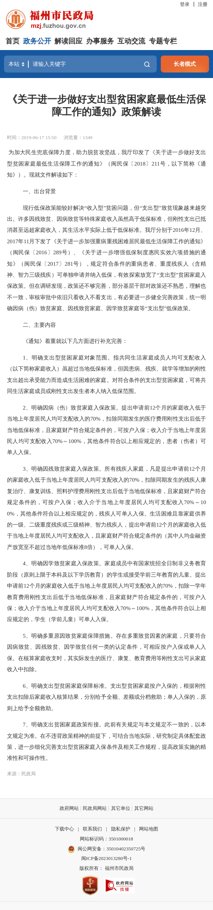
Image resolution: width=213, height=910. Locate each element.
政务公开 (37, 41)
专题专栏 (163, 41)
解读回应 (68, 41)
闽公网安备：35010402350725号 (111, 848)
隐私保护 (120, 829)
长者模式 (185, 64)
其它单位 (120, 808)
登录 (184, 4)
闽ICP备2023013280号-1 (106, 858)
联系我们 (92, 829)
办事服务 (100, 41)
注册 (202, 4)
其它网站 (143, 808)
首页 (12, 41)
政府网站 (69, 808)
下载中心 (64, 829)
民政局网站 (95, 808)
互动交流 (131, 41)
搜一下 (146, 64)
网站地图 (148, 829)
